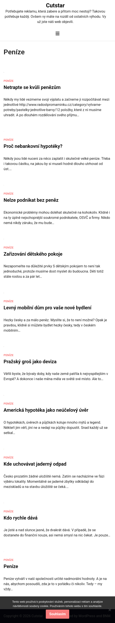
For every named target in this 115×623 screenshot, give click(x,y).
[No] (109, 610)
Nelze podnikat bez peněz (31, 200)
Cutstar (55, 5)
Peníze (9, 80)
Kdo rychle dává (21, 518)
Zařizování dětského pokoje (33, 254)
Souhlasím (57, 614)
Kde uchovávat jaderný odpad (35, 464)
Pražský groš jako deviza (30, 361)
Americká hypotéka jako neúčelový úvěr (46, 410)
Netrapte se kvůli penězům (32, 87)
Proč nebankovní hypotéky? (33, 146)
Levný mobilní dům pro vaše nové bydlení (48, 307)
